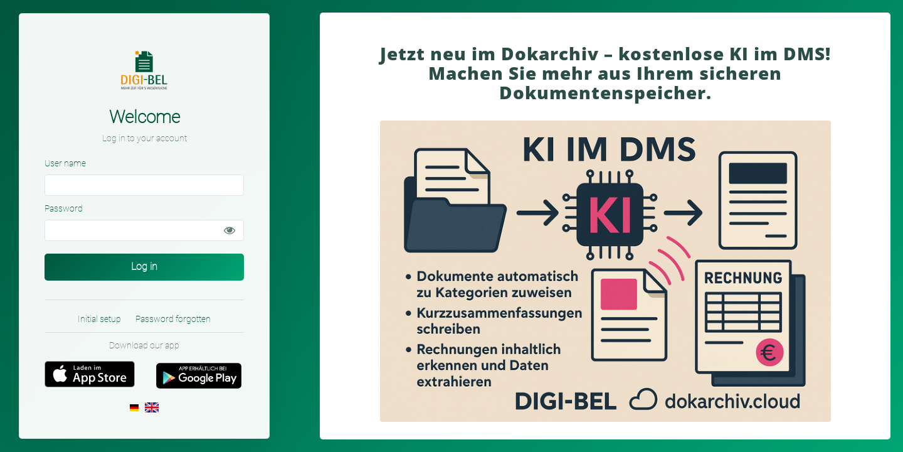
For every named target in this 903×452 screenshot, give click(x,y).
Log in (144, 266)
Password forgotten (173, 319)
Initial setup (99, 319)
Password (64, 208)
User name (65, 163)
